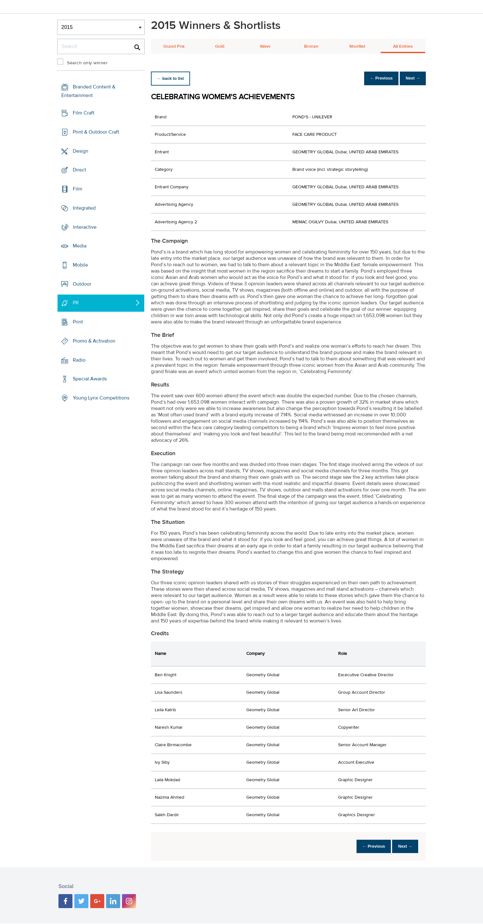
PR (76, 303)
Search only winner (87, 63)
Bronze (311, 46)
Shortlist (357, 46)
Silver (265, 46)
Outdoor (82, 284)
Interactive (85, 227)
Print (78, 322)
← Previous (376, 78)
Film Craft (83, 113)
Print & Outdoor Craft (96, 132)
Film (77, 189)
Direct (79, 170)
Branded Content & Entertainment (88, 91)
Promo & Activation (94, 341)
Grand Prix (174, 46)
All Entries (403, 46)
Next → (411, 78)
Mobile (80, 265)
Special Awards (90, 379)
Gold (219, 46)
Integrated (84, 208)
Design (80, 151)
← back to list (172, 78)
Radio (79, 360)
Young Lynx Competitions (101, 398)
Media (79, 246)
